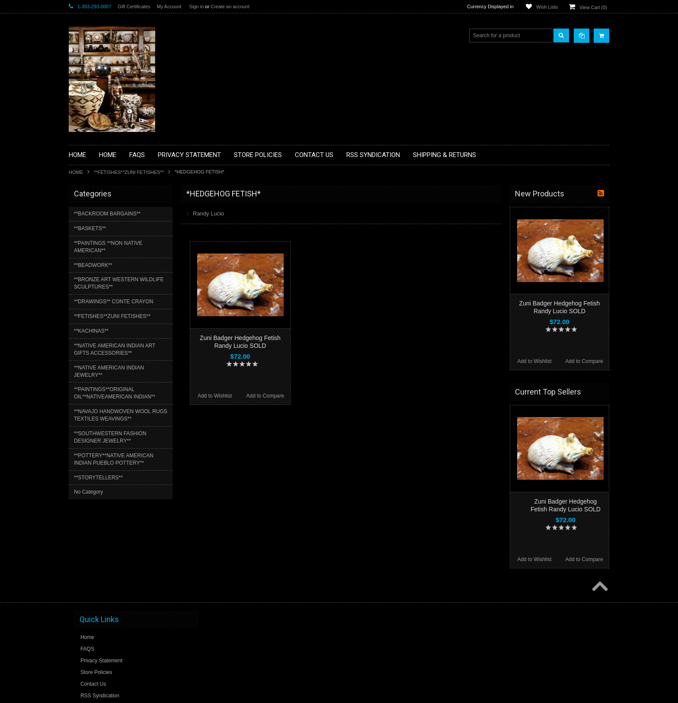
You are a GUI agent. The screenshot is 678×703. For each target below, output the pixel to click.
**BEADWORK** (93, 265)
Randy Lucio (208, 213)
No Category (88, 492)
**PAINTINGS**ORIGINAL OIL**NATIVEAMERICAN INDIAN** (114, 393)
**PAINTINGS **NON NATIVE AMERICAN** (108, 247)
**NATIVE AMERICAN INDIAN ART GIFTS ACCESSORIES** (114, 349)
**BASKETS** (90, 228)
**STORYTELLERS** (98, 478)
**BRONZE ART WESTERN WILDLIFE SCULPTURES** (119, 283)
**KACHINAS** (91, 331)
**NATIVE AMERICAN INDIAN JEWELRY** (109, 371)
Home (76, 172)
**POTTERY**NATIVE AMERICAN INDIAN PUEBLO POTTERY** (114, 459)
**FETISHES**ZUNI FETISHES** (129, 172)
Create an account (230, 6)
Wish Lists (547, 7)
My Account (169, 6)
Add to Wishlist (215, 396)
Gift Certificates (134, 6)
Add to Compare (265, 396)
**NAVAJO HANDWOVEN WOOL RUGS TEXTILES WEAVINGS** (120, 415)
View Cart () (593, 7)
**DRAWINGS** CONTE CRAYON (113, 302)
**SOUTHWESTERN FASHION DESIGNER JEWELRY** (110, 437)
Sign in (196, 6)
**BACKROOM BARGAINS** (107, 214)
